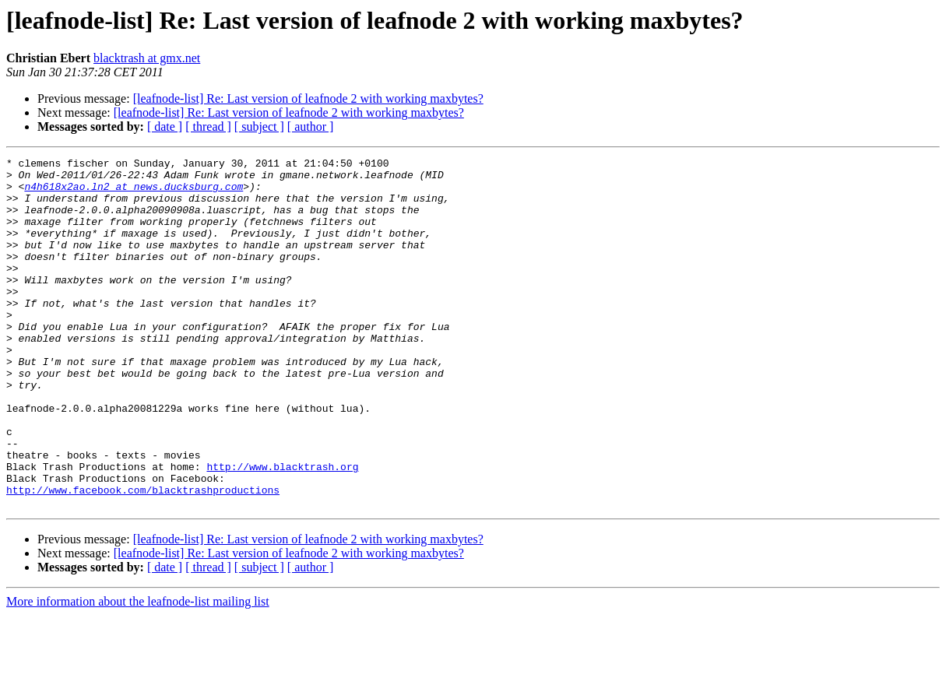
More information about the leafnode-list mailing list (137, 671)
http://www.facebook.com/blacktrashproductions (143, 557)
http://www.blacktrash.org (282, 529)
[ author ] (310, 126)
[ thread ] (208, 126)
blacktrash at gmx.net (146, 58)
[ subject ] (259, 126)
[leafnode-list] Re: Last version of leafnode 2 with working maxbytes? (308, 98)
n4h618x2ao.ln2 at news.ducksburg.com (133, 193)
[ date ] (164, 126)
